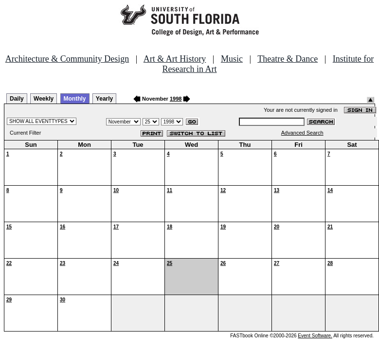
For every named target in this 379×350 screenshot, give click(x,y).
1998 (175, 99)
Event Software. (315, 335)
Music (232, 59)
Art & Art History (175, 59)
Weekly (44, 98)
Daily (17, 98)
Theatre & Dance (287, 59)
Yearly (104, 98)
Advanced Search (302, 133)
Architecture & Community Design (67, 59)
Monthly (75, 98)
